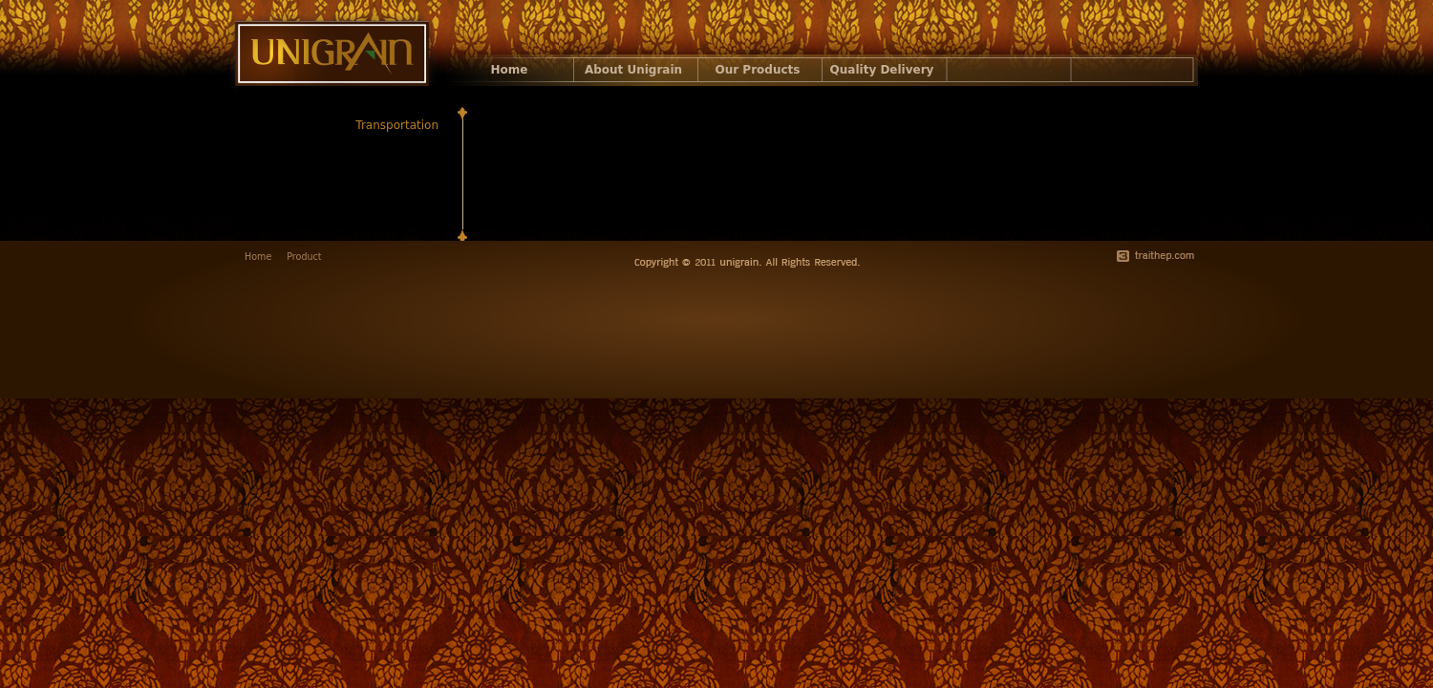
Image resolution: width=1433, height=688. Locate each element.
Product (304, 256)
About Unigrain (633, 69)
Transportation (396, 125)
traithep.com (1155, 256)
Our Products (758, 69)
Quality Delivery (882, 69)
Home (509, 69)
